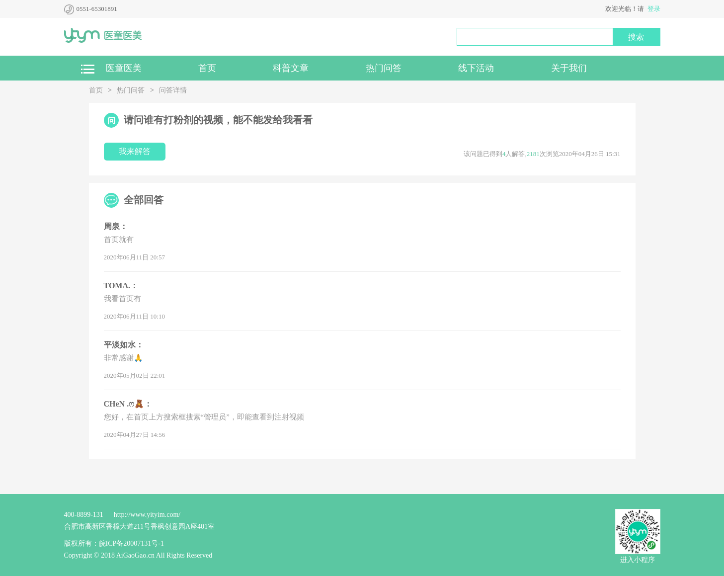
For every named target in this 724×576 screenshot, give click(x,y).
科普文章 (291, 68)
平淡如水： (124, 344)
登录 (653, 8)
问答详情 (173, 90)
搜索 (636, 37)
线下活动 (476, 68)
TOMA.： (121, 285)
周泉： (116, 226)
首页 (207, 68)
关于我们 (569, 68)
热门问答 (384, 68)
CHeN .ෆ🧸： (128, 404)
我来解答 (135, 151)
